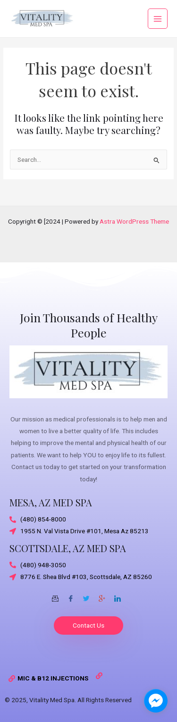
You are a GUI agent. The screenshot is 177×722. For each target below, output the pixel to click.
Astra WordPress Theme (134, 221)
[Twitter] (86, 595)
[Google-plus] (102, 595)
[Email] (55, 595)
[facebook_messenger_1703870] (156, 701)
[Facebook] (71, 595)
